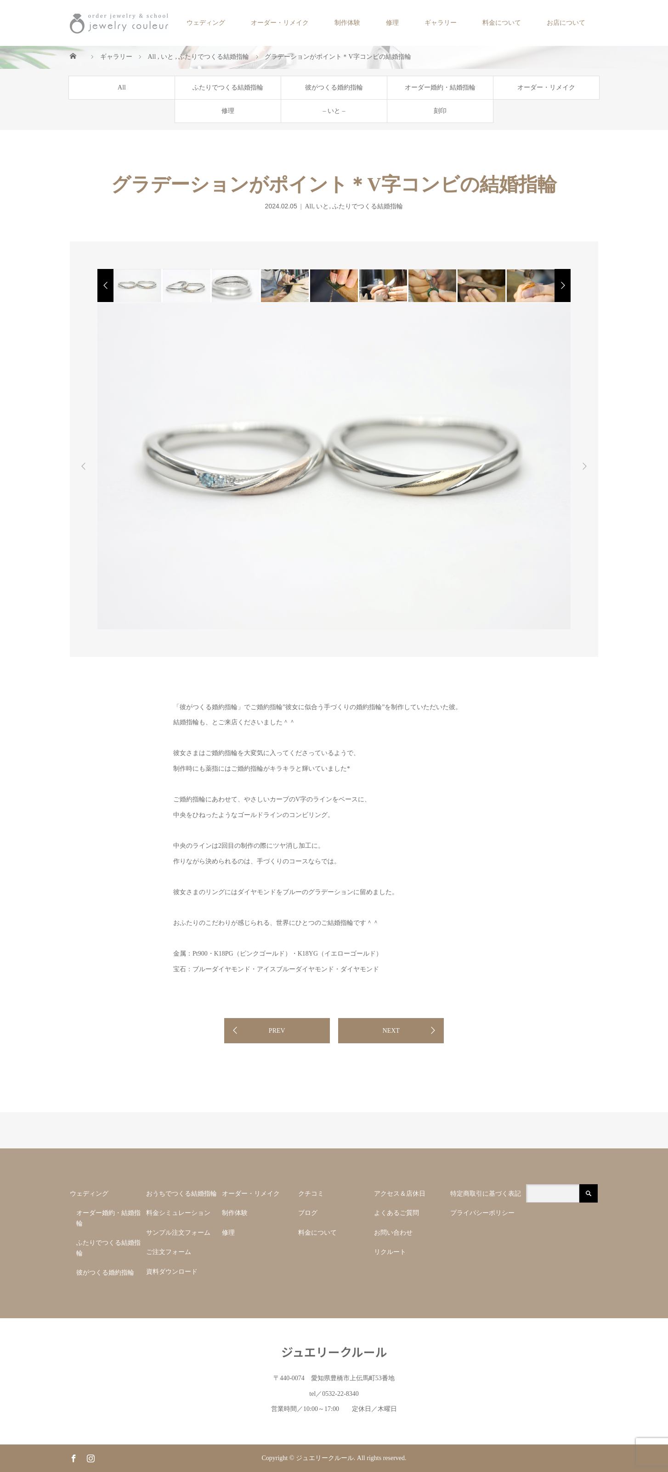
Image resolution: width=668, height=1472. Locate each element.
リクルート (390, 1251)
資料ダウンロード (172, 1271)
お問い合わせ (393, 1232)
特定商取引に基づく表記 (485, 1193)
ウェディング (206, 22)
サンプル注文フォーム (181, 1232)
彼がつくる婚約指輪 (334, 87)
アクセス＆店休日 (399, 1193)
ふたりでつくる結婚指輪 (227, 87)
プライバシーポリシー (482, 1212)
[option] (136, 285)
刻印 (440, 110)
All (122, 87)
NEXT (391, 1030)
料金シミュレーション (178, 1212)
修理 (392, 22)
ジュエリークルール (334, 1351)
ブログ (307, 1212)
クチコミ (311, 1193)
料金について (501, 22)
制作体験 (347, 22)
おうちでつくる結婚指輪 (181, 1193)
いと (322, 206)
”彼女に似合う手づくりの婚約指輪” (334, 707)
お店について (566, 22)
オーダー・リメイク (280, 22)
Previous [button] (83, 466)
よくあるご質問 (396, 1212)
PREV (277, 1030)
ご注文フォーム (168, 1251)
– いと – (334, 110)
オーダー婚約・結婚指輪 (440, 87)
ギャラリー (441, 22)
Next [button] (584, 466)
